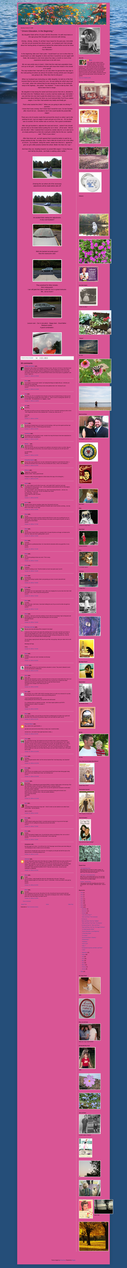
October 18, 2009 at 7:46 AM (31, 622)
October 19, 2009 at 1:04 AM (31, 813)
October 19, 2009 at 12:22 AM (32, 798)
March (83, 964)
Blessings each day (29, 627)
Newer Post (24, 904)
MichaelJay (62, 1260)
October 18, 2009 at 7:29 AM (31, 536)
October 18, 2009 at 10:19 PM (32, 751)
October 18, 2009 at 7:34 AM (31, 571)
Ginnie (26, 423)
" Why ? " (84, 945)
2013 (82, 899)
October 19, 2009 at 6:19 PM (31, 898)
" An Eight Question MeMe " (88, 929)
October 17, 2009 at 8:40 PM (31, 497)
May (83, 960)
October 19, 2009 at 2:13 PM (31, 854)
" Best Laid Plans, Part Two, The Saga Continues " (93, 927)
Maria (26, 691)
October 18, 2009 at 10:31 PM (32, 763)
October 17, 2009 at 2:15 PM (31, 439)
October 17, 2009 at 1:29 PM (31, 418)
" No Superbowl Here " (85, 868)
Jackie (26, 483)
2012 (82, 901)
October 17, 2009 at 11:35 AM (32, 376)
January (84, 969)
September (84, 952)
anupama (27, 781)
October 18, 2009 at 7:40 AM (31, 596)
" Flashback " (85, 941)
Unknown (27, 859)
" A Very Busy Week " (87, 933)
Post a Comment (27, 901)
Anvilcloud (27, 433)
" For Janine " (85, 935)
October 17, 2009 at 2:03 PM (31, 429)
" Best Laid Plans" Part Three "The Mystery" (92, 923)
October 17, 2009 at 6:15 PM (31, 465)
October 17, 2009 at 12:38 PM (32, 401)
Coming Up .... (85, 919)
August (83, 954)
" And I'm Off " (85, 943)
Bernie (26, 502)
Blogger (73, 1260)
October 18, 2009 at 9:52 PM (31, 734)
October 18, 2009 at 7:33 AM (31, 560)
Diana (26, 380)
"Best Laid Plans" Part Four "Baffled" (90, 921)
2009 (82, 907)
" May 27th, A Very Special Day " (88, 875)
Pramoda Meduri (29, 724)
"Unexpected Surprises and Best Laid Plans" (92, 947)
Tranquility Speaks (29, 460)
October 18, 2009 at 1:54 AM (31, 509)
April (83, 962)
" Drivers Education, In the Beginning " (90, 931)
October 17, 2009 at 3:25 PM (31, 455)
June (83, 958)
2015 (82, 894)
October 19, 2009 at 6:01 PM (31, 870)
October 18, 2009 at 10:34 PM (32, 776)
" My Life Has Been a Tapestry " (89, 937)
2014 (82, 896)
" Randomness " (85, 939)
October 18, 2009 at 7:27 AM (31, 524)
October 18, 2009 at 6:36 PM (31, 687)
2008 (82, 971)
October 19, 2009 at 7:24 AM (31, 826)
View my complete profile (85, 77)
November (84, 911)
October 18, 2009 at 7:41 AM (31, 609)
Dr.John (27, 665)
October (84, 913)
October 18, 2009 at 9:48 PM (31, 709)
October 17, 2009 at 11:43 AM (32, 389)
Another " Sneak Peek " (85, 881)
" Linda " (84, 949)
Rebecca (27, 470)
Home (47, 904)
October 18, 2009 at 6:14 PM (31, 670)
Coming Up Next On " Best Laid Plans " (91, 925)
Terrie (26, 738)
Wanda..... (27, 443)
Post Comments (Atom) (32, 907)
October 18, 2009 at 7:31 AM (31, 549)
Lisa (26, 394)
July (83, 956)
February (84, 966)
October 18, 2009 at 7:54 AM (31, 648)
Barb (26, 803)
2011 (82, 903)
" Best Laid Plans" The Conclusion (90, 917)
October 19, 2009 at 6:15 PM (31, 885)
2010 (82, 905)
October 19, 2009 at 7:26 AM (31, 839)
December (84, 909)
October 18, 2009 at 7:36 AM (31, 582)
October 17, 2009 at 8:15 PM (31, 478)
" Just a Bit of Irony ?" (87, 914)
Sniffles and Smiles (29, 366)
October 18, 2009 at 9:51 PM (31, 719)
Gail (26, 405)
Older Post (70, 904)
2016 (82, 892)
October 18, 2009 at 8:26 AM (31, 660)
